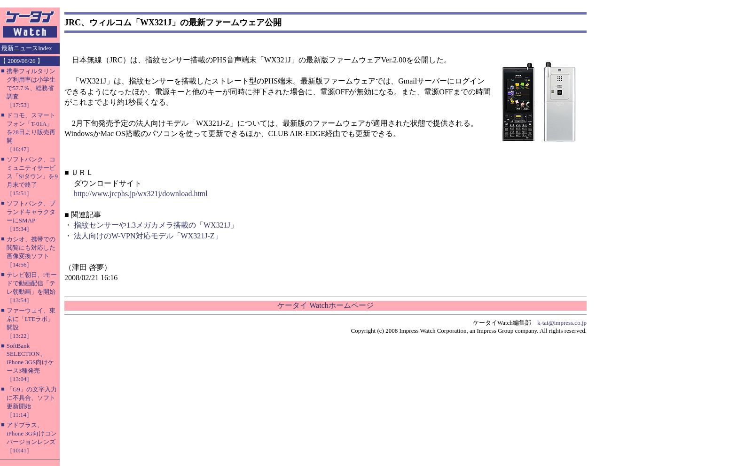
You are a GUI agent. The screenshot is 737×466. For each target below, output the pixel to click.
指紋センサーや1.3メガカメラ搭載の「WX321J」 (156, 225)
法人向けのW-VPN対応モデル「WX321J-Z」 (148, 236)
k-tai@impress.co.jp (562, 322)
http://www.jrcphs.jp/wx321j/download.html (141, 194)
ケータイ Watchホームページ (325, 305)
